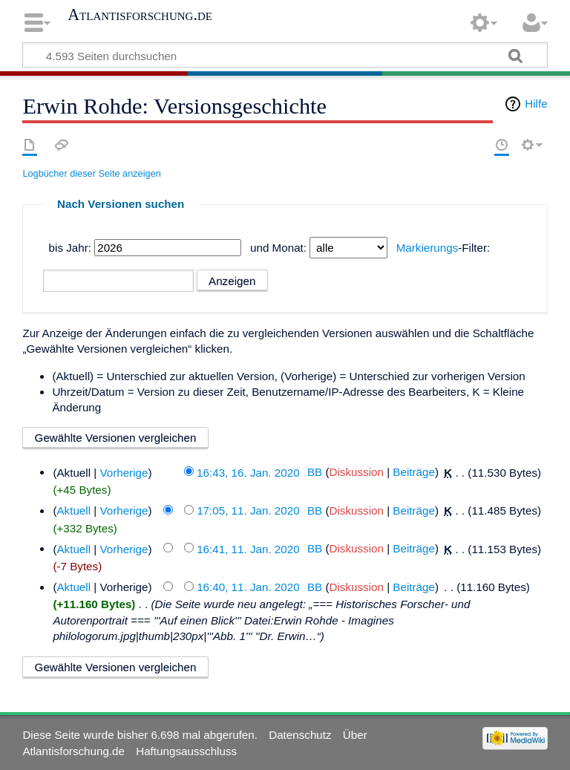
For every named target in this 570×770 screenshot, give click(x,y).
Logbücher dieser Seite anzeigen (91, 173)
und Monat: (278, 247)
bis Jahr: (70, 247)
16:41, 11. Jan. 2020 (248, 548)
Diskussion (356, 472)
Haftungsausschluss (186, 751)
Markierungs (427, 247)
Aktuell (73, 510)
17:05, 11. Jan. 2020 (248, 510)
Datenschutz (300, 734)
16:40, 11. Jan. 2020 (248, 587)
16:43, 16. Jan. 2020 (248, 472)
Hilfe (536, 103)
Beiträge (414, 472)
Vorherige (123, 472)
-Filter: (443, 247)
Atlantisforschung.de (140, 15)
